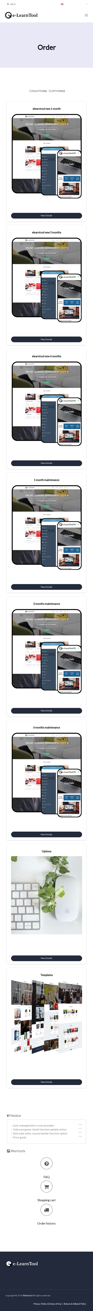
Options (46, 851)
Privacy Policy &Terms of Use (47, 1304)
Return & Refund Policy (75, 1304)
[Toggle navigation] (86, 15)
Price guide (18, 1137)
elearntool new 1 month (47, 108)
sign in (11, 4)
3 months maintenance (46, 603)
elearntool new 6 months (46, 356)
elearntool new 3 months (46, 232)
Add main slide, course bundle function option (39, 1133)
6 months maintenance (46, 727)
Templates (46, 975)
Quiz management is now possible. (32, 1125)
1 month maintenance (46, 480)
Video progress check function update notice (38, 1129)
